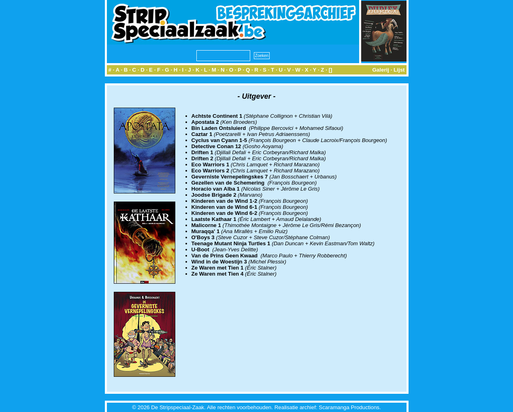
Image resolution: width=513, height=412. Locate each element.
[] (330, 70)
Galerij (380, 70)
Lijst (399, 70)
